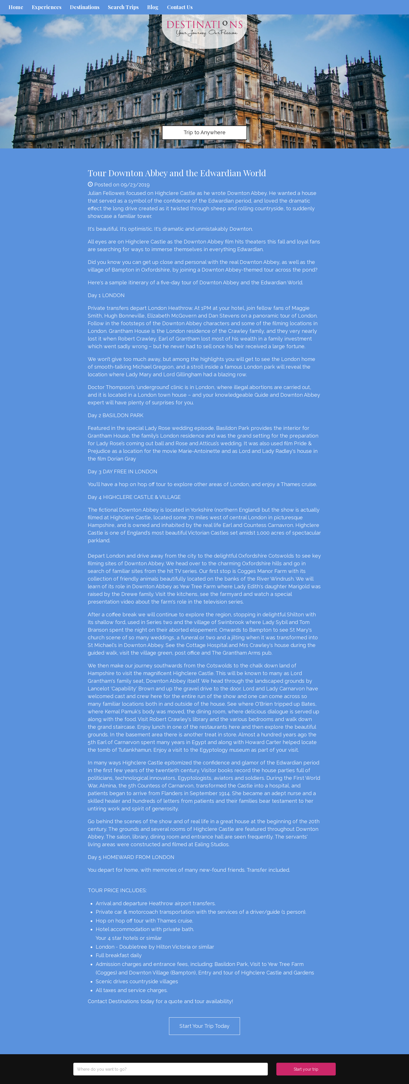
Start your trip (306, 1069)
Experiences (46, 7)
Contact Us (180, 7)
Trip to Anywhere (204, 132)
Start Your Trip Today (204, 1026)
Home (16, 7)
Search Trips (123, 7)
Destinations (84, 7)
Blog (152, 7)
